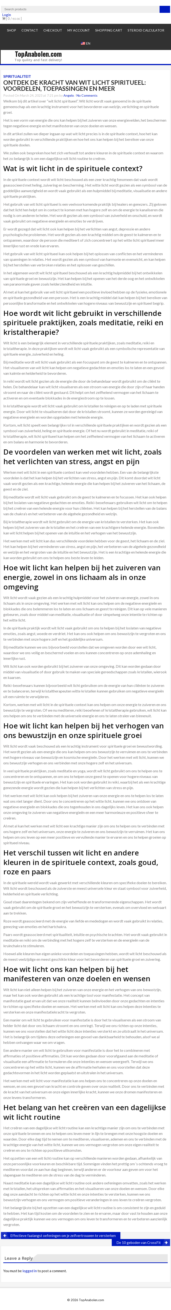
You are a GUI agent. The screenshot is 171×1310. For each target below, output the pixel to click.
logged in (29, 1271)
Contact (29, 30)
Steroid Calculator (146, 30)
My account (78, 30)
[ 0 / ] (12, 18)
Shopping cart (108, 30)
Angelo (68, 95)
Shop (11, 30)
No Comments (87, 95)
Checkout (52, 30)
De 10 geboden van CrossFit (138, 1242)
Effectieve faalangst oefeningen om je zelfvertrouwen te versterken (63, 1235)
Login (6, 15)
